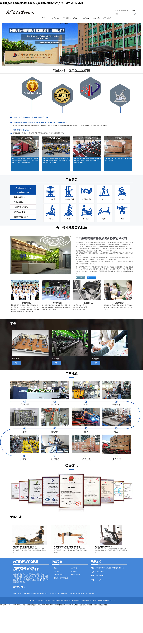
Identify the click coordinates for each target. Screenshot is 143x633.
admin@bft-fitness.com (103, 580)
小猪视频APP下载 (102, 605)
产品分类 (71, 179)
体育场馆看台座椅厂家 (31, 593)
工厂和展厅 (57, 571)
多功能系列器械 (19, 212)
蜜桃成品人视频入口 (22, 605)
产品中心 (55, 18)
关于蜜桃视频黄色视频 (71, 227)
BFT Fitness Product (23, 188)
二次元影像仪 (72, 593)
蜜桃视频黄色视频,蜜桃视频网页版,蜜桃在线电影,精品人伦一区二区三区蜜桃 (41, 3)
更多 (16, 363)
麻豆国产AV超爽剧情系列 (59, 605)
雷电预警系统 (17, 593)
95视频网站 (49, 605)
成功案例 (86, 18)
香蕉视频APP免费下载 (72, 605)
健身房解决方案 (59, 574)
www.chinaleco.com (87, 600)
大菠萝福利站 (82, 605)
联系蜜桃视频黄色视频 (61, 578)
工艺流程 (71, 373)
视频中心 (96, 18)
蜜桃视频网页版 (19, 197)
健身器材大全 (75, 574)
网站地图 (97, 600)
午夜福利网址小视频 (91, 605)
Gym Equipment (23, 192)
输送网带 (81, 593)
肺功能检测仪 (90, 593)
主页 (43, 18)
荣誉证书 (71, 465)
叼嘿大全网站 (41, 605)
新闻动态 (76, 18)
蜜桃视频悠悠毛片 (33, 605)
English (133, 10)
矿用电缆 (64, 593)
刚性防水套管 (44, 593)
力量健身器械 (18, 202)
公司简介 (74, 568)
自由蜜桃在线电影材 (21, 217)
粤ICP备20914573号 (108, 600)
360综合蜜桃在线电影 (21, 207)
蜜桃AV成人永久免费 (10, 605)
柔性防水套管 (55, 593)
